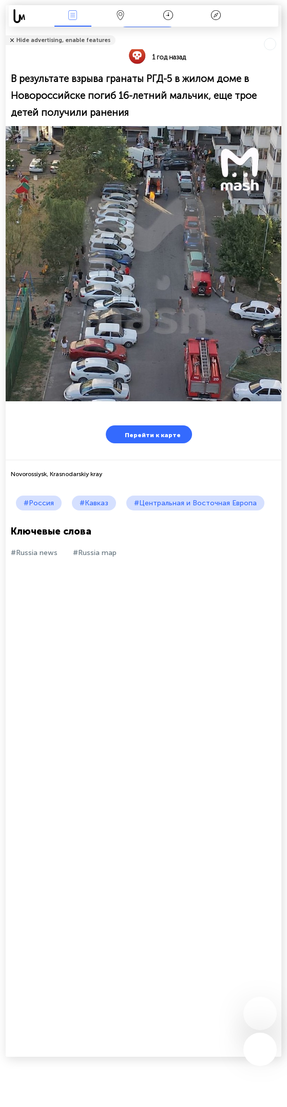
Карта (121, 16)
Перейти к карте (146, 434)
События (73, 16)
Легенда (216, 16)
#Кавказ (94, 503)
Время (168, 16)
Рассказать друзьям (276, 33)
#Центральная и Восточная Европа (195, 503)
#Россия (39, 503)
